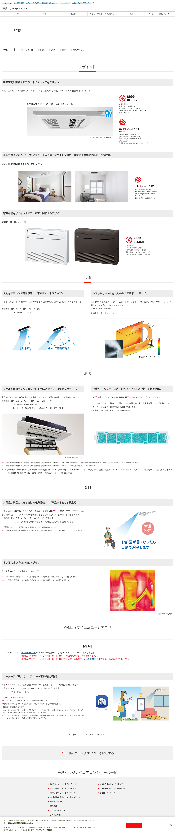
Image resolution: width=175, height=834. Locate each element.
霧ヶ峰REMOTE (29, 653)
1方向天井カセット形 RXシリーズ (63, 784)
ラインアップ (65, 3)
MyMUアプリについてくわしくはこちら (88, 734)
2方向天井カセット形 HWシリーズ (113, 789)
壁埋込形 (53, 806)
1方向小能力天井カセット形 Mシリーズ (65, 797)
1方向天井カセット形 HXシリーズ (113, 784)
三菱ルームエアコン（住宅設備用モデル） (42, 3)
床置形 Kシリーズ (57, 802)
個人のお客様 (19, 3)
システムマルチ (56, 815)
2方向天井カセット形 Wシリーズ (62, 793)
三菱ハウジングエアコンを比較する (90, 753)
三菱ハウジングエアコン (81, 3)
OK (134, 825)
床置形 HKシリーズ (107, 793)
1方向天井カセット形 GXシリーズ (63, 789)
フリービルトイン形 (57, 810)
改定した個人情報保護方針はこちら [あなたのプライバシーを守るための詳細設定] (20, 823)
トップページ (7, 3)
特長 (94, 3)
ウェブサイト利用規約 (44, 830)
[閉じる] (171, 825)
